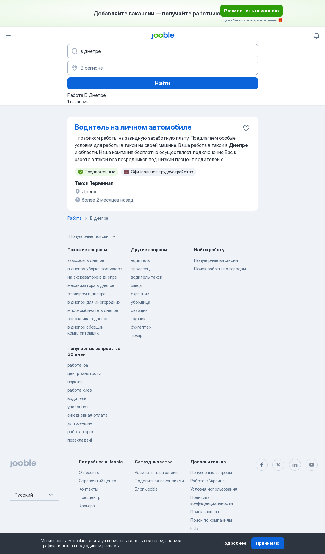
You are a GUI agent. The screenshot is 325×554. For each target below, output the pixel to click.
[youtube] (312, 465)
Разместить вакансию (251, 11)
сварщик (139, 310)
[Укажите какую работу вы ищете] (162, 51)
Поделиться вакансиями (159, 480)
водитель (140, 260)
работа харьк (80, 431)
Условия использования (213, 489)
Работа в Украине (207, 480)
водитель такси (146, 277)
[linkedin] (295, 465)
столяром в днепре (86, 293)
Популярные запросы (211, 472)
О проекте (89, 472)
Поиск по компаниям (211, 519)
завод (136, 285)
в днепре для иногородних (93, 302)
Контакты (88, 489)
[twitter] (278, 465)
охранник (140, 293)
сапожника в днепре (87, 318)
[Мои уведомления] (317, 36)
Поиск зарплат (204, 511)
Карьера (87, 505)
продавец (140, 268)
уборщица (140, 302)
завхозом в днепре (85, 260)
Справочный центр (97, 480)
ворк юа (75, 381)
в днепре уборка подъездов (94, 268)
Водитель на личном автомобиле (133, 127)
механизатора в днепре (90, 285)
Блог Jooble (146, 489)
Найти (162, 83)
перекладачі (79, 439)
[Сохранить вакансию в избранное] (246, 128)
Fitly (194, 528)
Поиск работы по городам (220, 268)
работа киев (79, 390)
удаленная (78, 406)
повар (136, 335)
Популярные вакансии (216, 260)
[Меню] (8, 36)
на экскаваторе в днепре (92, 277)
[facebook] (262, 465)
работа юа (77, 365)
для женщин (79, 423)
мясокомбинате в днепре (92, 310)
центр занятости (84, 373)
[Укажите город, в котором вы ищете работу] (162, 68)
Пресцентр (89, 497)
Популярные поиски (93, 236)
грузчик (138, 318)
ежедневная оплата (87, 415)
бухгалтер (141, 326)
